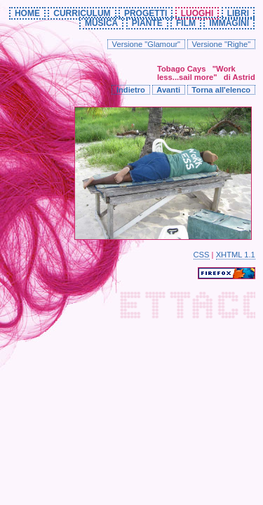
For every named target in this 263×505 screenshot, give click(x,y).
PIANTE (147, 23)
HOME (27, 13)
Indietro (130, 90)
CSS (202, 254)
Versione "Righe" (220, 44)
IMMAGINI (229, 23)
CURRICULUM (81, 13)
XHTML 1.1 (235, 254)
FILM (186, 23)
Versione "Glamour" (146, 44)
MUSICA (101, 23)
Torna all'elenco (220, 90)
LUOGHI (197, 13)
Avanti (168, 90)
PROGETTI (145, 13)
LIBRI (238, 13)
